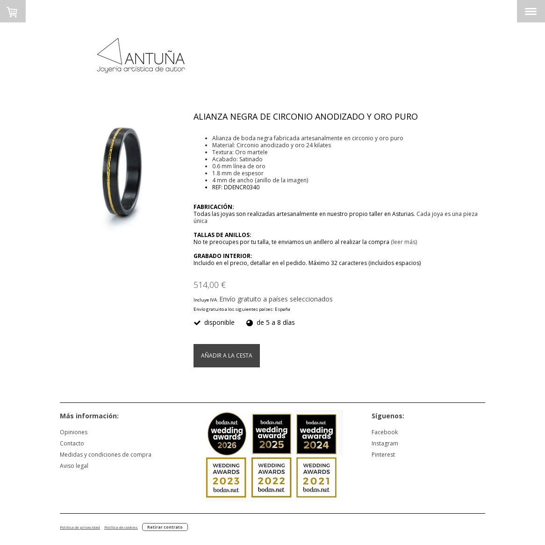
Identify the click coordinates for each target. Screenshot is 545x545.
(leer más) (404, 242)
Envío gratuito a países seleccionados (276, 298)
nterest (385, 455)
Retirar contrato (165, 527)
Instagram (385, 443)
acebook (386, 432)
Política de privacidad (80, 527)
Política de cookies (121, 527)
